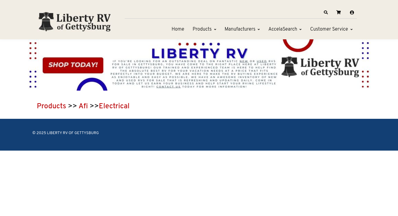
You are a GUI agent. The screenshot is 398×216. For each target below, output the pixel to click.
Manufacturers (240, 29)
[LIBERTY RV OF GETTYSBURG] (74, 21)
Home (178, 29)
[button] (325, 12)
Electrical (114, 106)
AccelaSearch (282, 29)
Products (202, 29)
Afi (83, 106)
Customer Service (329, 29)
